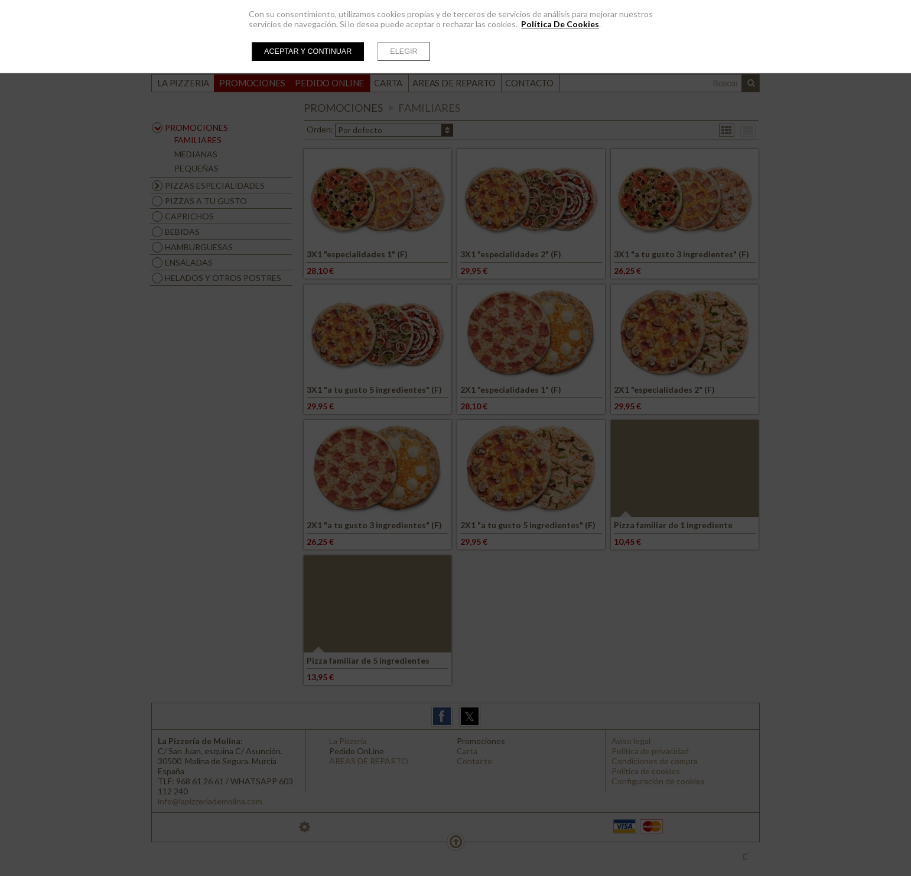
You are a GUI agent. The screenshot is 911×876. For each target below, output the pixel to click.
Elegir (403, 51)
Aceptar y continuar (308, 51)
